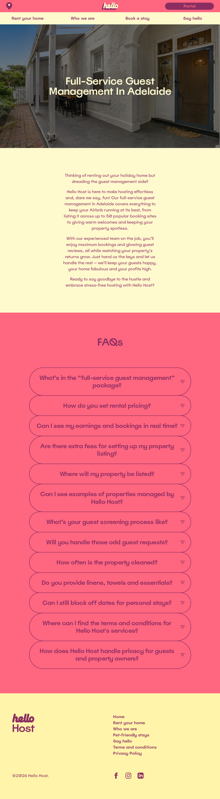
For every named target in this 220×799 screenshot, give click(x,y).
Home (118, 716)
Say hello (192, 18)
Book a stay (137, 18)
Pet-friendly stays (131, 735)
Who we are (83, 18)
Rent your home (28, 18)
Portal (190, 6)
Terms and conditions (135, 747)
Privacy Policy (127, 753)
